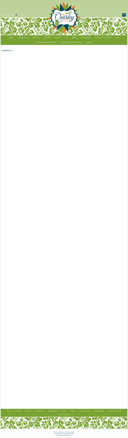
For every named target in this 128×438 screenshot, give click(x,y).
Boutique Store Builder (67, 433)
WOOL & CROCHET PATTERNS (71, 42)
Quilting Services (114, 411)
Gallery (63, 411)
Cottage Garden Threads (46, 42)
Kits (66, 38)
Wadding (47, 38)
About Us (28, 411)
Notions (35, 38)
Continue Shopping (64, 55)
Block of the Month (103, 38)
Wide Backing (23, 38)
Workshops (86, 38)
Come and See (98, 411)
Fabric (11, 38)
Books (74, 38)
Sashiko (89, 42)
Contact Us (84, 411)
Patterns (57, 38)
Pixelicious (68, 435)
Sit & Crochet (64, 415)
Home (9, 411)
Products (40, 411)
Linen (117, 38)
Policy (73, 411)
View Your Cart (8, 15)
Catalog (18, 411)
